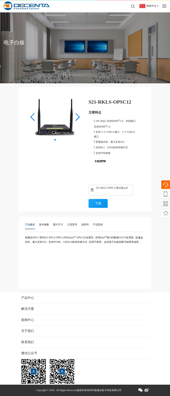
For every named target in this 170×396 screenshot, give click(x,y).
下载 (98, 203)
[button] (32, 117)
